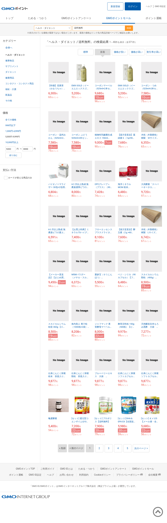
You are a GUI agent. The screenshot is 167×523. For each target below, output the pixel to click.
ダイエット (10, 72)
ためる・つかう (37, 18)
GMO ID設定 (160, 6)
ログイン (132, 6)
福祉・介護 (10, 89)
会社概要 (154, 474)
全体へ (8, 47)
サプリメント (11, 66)
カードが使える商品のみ (18, 177)
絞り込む (13, 155)
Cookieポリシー (102, 474)
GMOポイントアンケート (76, 18)
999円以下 (10, 125)
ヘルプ (149, 6)
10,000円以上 (11, 142)
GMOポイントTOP (25, 468)
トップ (9, 18)
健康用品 (9, 78)
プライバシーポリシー (129, 474)
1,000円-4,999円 (13, 131)
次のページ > (141, 448)
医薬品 (8, 95)
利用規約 (84, 474)
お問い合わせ (67, 474)
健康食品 (9, 60)
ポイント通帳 (154, 18)
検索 (129, 28)
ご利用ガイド (47, 468)
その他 (8, 100)
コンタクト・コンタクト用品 (19, 83)
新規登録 (115, 6)
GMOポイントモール (118, 18)
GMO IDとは (66, 468)
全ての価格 (10, 119)
